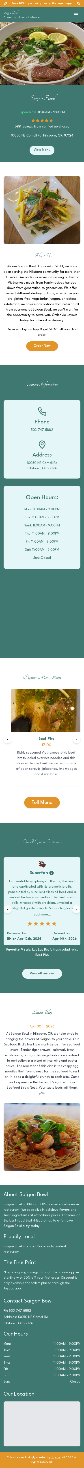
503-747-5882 (42, 430)
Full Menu (42, 802)
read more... (42, 914)
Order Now (42, 346)
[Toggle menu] (75, 14)
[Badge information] (51, 873)
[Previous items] (8, 739)
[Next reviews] (76, 909)
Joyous (55, 1457)
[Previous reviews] (8, 909)
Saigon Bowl (10, 12)
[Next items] (76, 739)
